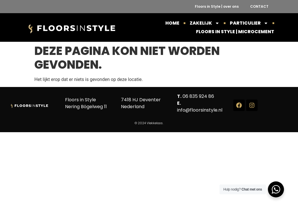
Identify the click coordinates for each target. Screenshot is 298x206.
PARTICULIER (249, 23)
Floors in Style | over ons (217, 6)
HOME (172, 23)
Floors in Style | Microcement (235, 31)
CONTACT (259, 6)
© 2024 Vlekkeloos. (149, 123)
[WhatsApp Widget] (276, 189)
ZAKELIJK (204, 23)
